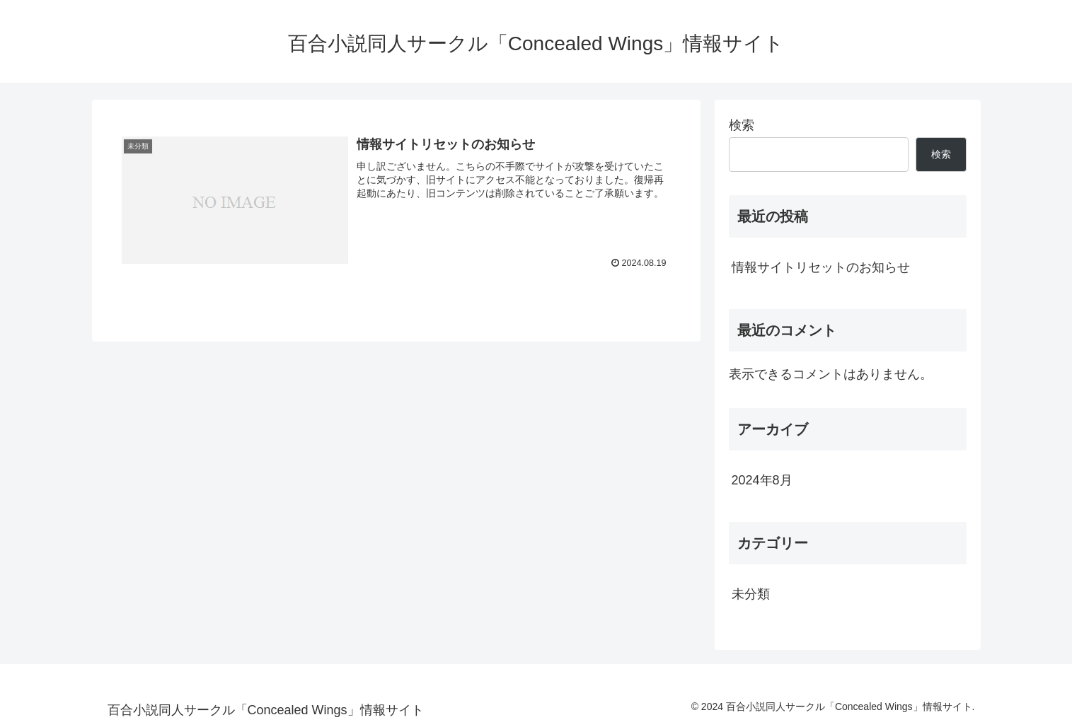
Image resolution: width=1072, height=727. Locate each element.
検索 (741, 125)
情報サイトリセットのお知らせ (821, 267)
